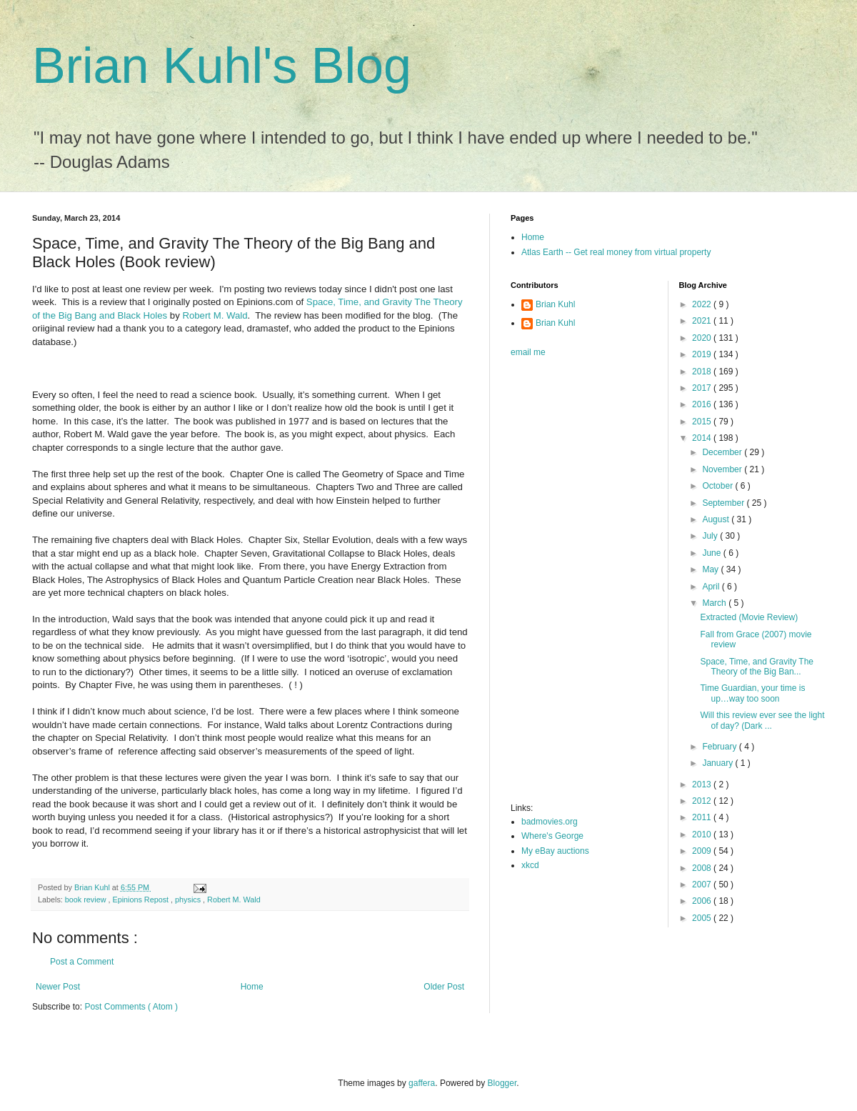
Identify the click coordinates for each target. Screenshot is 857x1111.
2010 (702, 834)
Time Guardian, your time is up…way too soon (752, 693)
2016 (702, 404)
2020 (702, 338)
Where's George (552, 836)
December (723, 452)
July (711, 536)
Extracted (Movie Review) (749, 617)
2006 (702, 901)
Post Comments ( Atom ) (131, 1007)
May (711, 569)
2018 (702, 372)
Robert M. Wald (214, 315)
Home (252, 987)
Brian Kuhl (555, 304)
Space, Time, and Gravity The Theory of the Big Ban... (756, 667)
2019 (702, 354)
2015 (702, 422)
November (723, 469)
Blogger (502, 1083)
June (712, 553)
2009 (702, 851)
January (718, 763)
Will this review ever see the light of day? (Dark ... (762, 720)
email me (528, 352)
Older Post (444, 987)
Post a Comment (82, 962)
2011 (702, 817)
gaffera (422, 1083)
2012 (702, 801)
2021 (702, 321)
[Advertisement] (568, 584)
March (715, 603)
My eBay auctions (555, 851)
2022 (702, 304)
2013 (702, 784)
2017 (702, 388)
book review (87, 899)
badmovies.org (549, 822)
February (720, 747)
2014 (702, 438)
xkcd (530, 865)
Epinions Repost (141, 899)
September (724, 503)
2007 (702, 885)
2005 (702, 918)
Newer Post (58, 987)
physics (189, 899)
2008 (702, 868)
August (716, 519)
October (718, 486)
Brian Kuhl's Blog (221, 66)
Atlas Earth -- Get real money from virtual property (616, 252)
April (711, 587)
